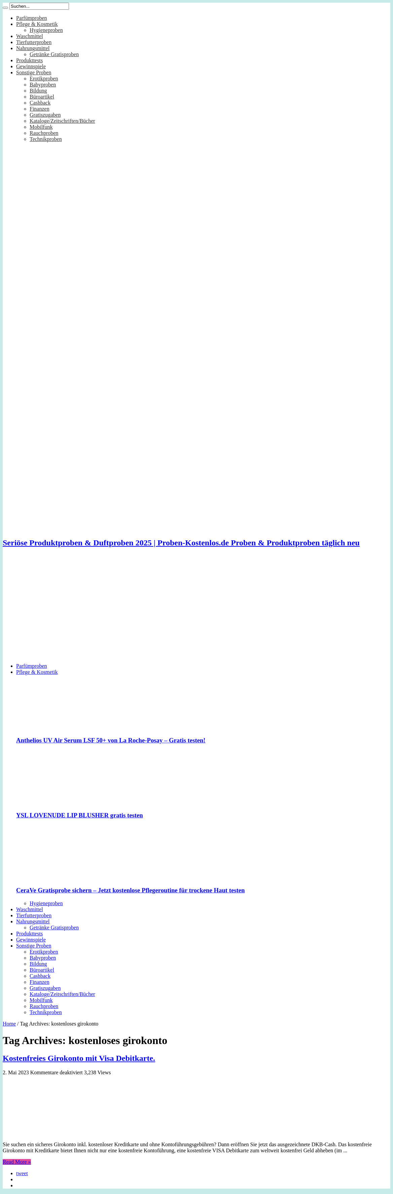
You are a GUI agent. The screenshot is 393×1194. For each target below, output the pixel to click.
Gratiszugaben (45, 115)
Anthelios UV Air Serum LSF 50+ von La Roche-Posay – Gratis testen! (111, 740)
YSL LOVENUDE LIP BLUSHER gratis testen (79, 815)
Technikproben (46, 139)
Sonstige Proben (33, 72)
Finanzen (39, 109)
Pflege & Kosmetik (37, 24)
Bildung (38, 90)
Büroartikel (42, 97)
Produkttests (29, 60)
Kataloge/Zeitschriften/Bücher (62, 121)
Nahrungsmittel (33, 48)
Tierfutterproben (33, 42)
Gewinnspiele (31, 66)
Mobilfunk (41, 127)
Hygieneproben (46, 30)
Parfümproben (31, 18)
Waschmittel (29, 36)
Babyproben (43, 84)
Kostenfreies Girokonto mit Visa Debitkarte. (79, 1058)
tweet (22, 1173)
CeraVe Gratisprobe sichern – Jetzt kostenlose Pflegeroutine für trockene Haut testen (130, 890)
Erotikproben (44, 78)
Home (9, 1024)
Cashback (40, 103)
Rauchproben (44, 133)
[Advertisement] (196, 611)
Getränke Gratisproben (54, 54)
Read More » (17, 1162)
